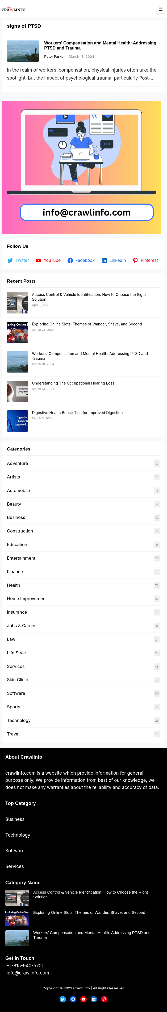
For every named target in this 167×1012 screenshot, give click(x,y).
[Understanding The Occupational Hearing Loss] (17, 391)
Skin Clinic (17, 679)
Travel (13, 734)
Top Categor (19, 803)
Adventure (17, 463)
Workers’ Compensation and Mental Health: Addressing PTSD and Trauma (100, 45)
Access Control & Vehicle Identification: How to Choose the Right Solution (90, 894)
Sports (13, 706)
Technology (19, 720)
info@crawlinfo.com (27, 973)
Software (16, 693)
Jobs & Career (21, 625)
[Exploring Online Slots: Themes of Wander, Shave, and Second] (17, 332)
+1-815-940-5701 (24, 965)
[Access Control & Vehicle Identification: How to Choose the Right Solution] (17, 302)
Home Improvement (27, 598)
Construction (20, 531)
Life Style (16, 652)
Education (17, 544)
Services (15, 666)
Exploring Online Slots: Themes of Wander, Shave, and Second (87, 324)
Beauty (14, 504)
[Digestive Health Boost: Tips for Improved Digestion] (17, 421)
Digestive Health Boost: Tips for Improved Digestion (77, 412)
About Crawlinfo (23, 757)
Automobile (18, 490)
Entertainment (21, 558)
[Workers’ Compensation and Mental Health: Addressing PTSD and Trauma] (17, 362)
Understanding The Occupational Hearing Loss (73, 383)
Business (16, 517)
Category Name (22, 882)
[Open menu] (160, 9)
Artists (13, 477)
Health (13, 585)
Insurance (17, 612)
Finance (15, 571)
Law (11, 639)
